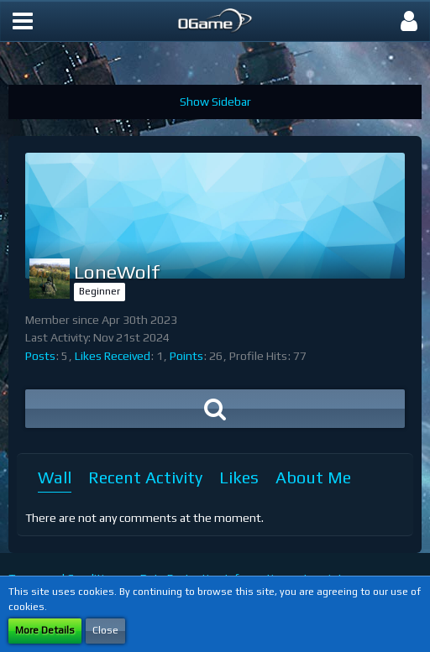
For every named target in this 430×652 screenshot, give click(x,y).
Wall (54, 477)
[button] (22, 21)
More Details (45, 630)
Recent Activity (145, 477)
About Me (313, 477)
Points (186, 356)
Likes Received (112, 356)
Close (105, 630)
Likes (239, 477)
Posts (40, 356)
